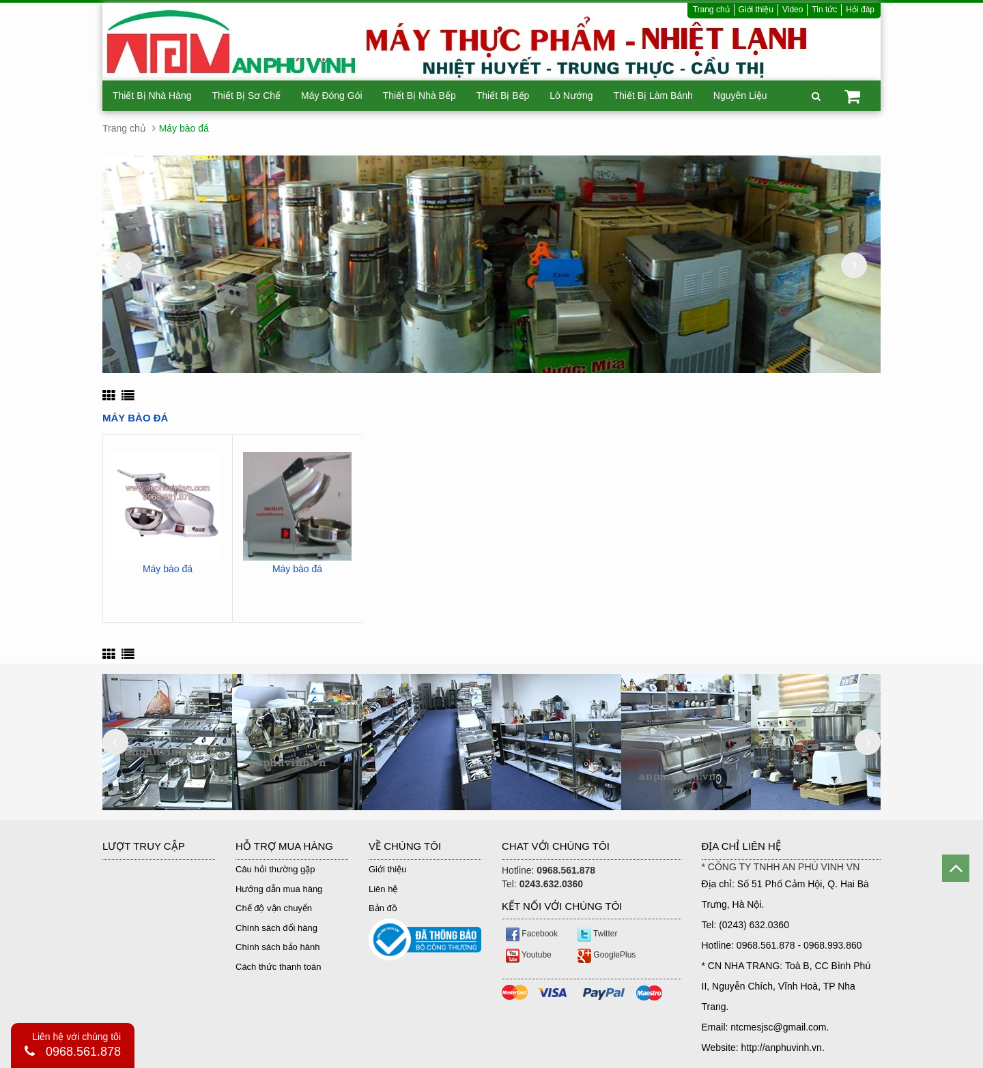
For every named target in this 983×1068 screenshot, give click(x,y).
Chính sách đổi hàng (276, 928)
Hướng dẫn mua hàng (279, 889)
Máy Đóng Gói (331, 95)
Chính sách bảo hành (277, 947)
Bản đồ (383, 908)
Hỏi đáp (860, 9)
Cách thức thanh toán (278, 967)
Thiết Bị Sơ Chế (246, 95)
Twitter (597, 933)
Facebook (532, 933)
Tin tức (824, 9)
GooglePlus (607, 955)
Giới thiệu (756, 9)
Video (792, 9)
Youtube (529, 955)
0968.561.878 (83, 1051)
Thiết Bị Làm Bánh (652, 95)
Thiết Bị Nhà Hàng (152, 95)
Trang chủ (711, 9)
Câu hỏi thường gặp (275, 869)
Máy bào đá (168, 569)
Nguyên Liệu (740, 95)
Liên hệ (383, 889)
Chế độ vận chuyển (274, 908)
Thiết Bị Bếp (503, 95)
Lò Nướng (571, 95)
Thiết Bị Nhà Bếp (419, 95)
